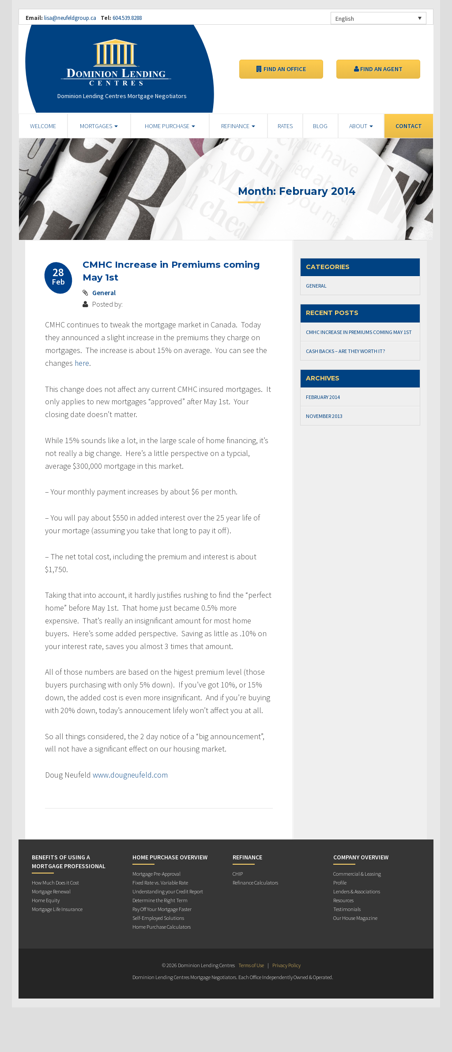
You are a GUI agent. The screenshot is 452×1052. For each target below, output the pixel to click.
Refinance (238, 126)
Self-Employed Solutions (158, 917)
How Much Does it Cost (55, 882)
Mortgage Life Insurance (57, 908)
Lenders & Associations (356, 891)
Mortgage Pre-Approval (156, 873)
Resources (343, 899)
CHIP (238, 873)
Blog (320, 126)
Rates (285, 126)
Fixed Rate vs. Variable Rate (160, 882)
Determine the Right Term (160, 899)
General (104, 292)
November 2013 (324, 416)
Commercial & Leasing (357, 873)
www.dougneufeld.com (131, 774)
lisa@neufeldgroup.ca (70, 18)
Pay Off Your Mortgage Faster (162, 908)
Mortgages (99, 126)
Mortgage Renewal (51, 891)
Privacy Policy (287, 964)
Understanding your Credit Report (167, 891)
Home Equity (46, 899)
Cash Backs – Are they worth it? (345, 351)
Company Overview (360, 857)
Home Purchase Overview (169, 857)
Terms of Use (251, 964)
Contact (409, 126)
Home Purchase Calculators (161, 926)
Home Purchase (170, 126)
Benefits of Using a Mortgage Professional (68, 861)
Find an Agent (378, 69)
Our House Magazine (355, 917)
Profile (340, 882)
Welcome (43, 126)
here (82, 362)
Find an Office (281, 69)
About (361, 126)
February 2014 (323, 397)
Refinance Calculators (255, 882)
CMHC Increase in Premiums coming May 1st (359, 332)
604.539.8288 (126, 18)
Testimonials (347, 908)
